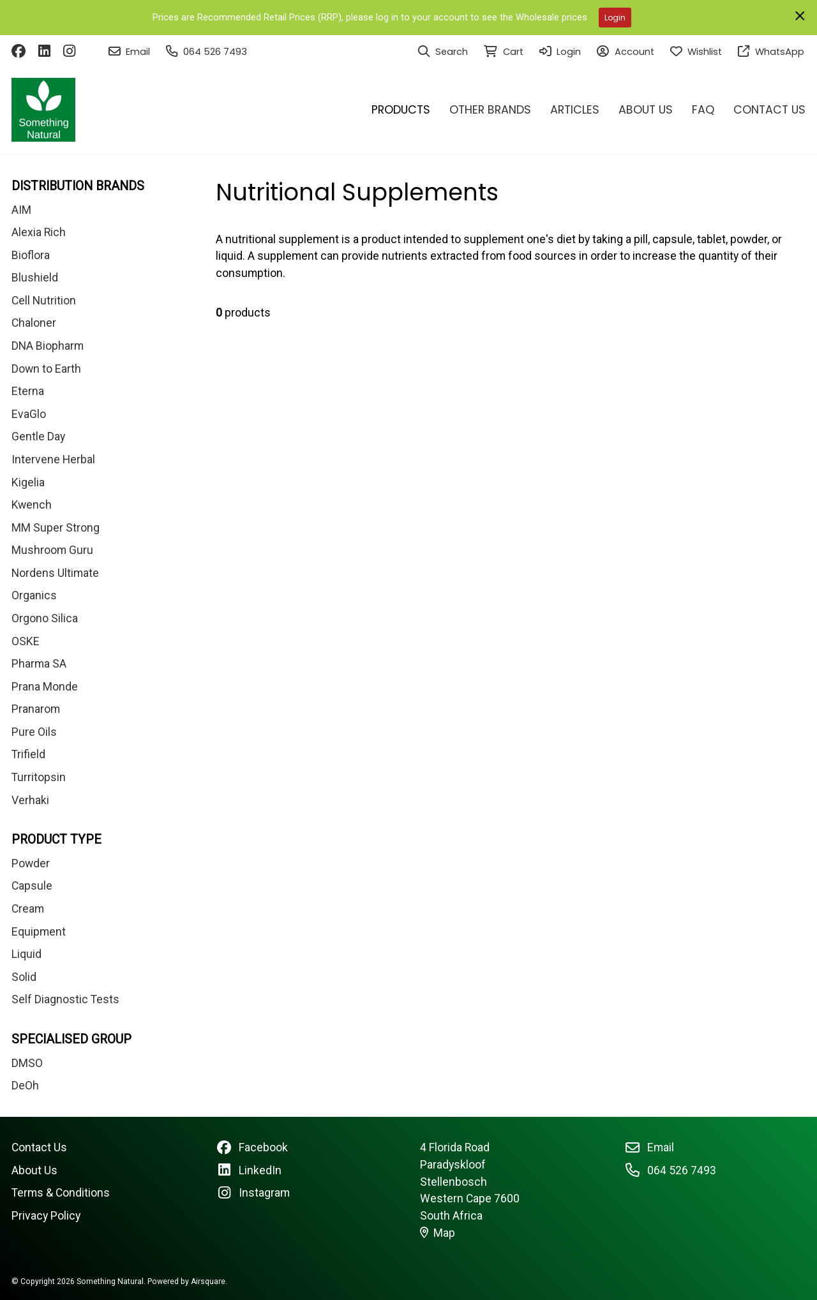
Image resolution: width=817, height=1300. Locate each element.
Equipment (38, 931)
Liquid (26, 954)
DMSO (27, 1063)
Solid (23, 977)
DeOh (25, 1085)
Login (615, 17)
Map (438, 1233)
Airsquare (208, 1281)
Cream (27, 908)
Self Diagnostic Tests (65, 999)
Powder (30, 863)
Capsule (31, 885)
